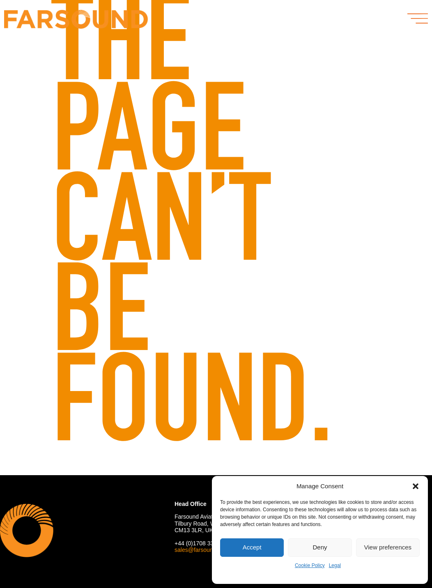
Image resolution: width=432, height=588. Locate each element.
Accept (252, 547)
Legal (335, 565)
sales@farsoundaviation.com (211, 550)
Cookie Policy (310, 565)
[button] (415, 486)
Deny (320, 547)
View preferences (388, 547)
